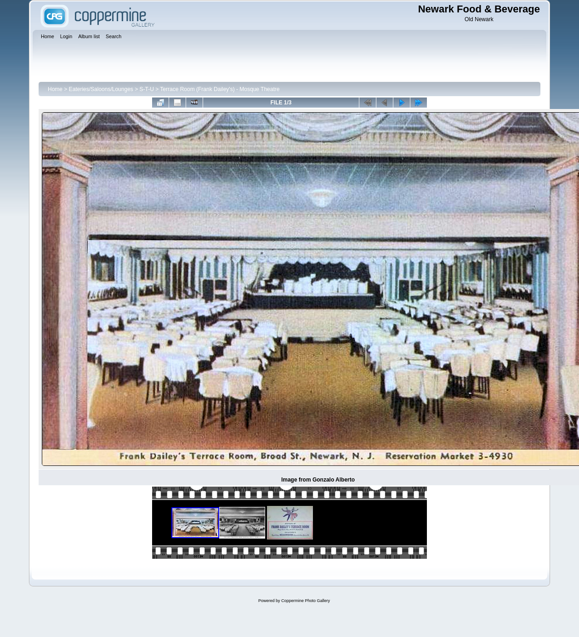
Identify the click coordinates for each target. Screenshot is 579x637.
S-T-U (147, 89)
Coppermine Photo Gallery (305, 600)
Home (55, 89)
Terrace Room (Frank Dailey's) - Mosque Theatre (219, 89)
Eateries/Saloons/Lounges (101, 89)
